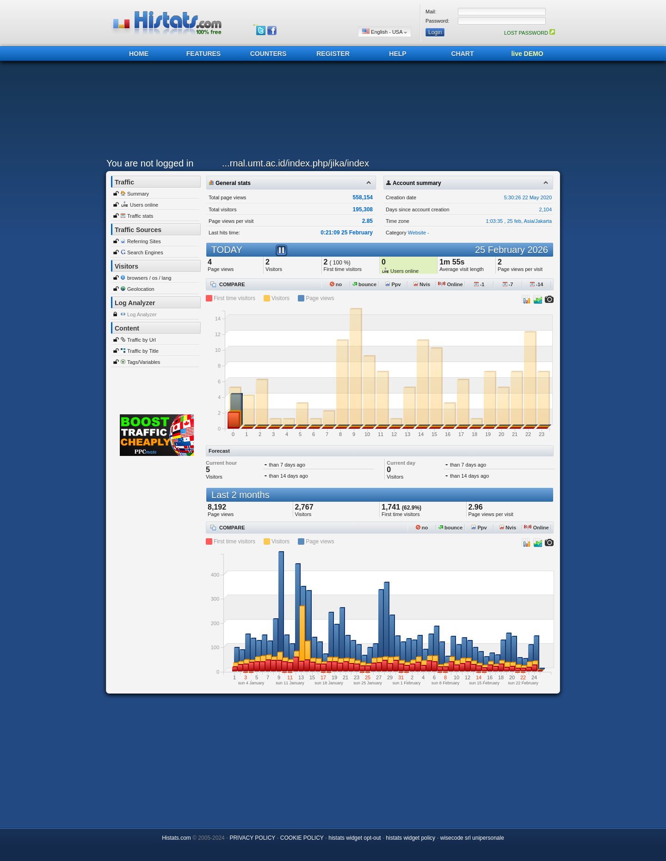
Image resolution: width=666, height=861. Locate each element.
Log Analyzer (142, 314)
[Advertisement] (330, 112)
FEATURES (203, 53)
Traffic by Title (143, 351)
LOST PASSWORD (529, 33)
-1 (479, 284)
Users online (144, 205)
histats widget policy (410, 838)
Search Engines (145, 252)
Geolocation (140, 289)
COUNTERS (268, 53)
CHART (462, 53)
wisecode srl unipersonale (472, 838)
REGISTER (333, 53)
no (336, 284)
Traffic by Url (141, 340)
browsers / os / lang (149, 278)
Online (450, 284)
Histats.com (176, 838)
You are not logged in (149, 163)
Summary (138, 194)
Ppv (393, 284)
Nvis (421, 284)
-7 (508, 284)
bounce (364, 284)
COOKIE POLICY (302, 838)
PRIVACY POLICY (252, 838)
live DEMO (527, 53)
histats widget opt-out (354, 838)
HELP (397, 53)
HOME (138, 53)
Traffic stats (140, 216)
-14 (536, 284)
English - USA (384, 32)
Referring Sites (144, 241)
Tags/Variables (143, 362)
